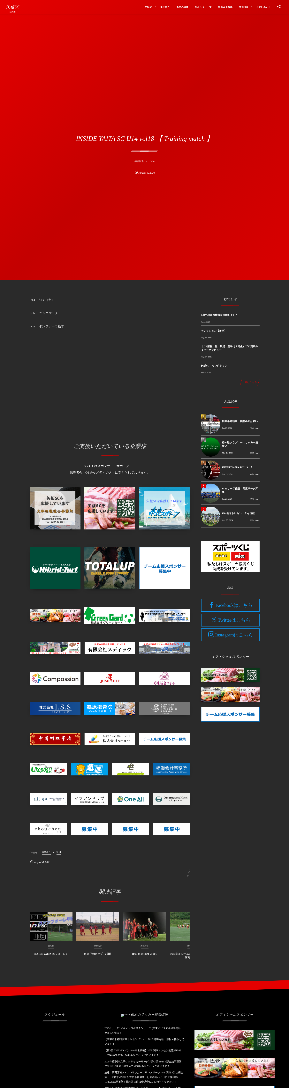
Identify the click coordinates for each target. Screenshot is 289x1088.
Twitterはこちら (234, 620)
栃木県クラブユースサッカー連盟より (240, 444)
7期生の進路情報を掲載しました (219, 315)
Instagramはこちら (234, 634)
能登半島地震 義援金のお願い (240, 421)
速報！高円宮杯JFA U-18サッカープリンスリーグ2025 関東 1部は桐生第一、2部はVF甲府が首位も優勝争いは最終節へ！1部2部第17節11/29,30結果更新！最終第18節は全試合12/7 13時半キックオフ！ (143, 1077)
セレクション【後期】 (214, 330)
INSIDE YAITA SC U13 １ (237, 467)
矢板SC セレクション (214, 365)
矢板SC (13, 7)
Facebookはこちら (234, 605)
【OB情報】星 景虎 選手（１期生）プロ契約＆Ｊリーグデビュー (229, 348)
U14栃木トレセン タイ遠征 (238, 513)
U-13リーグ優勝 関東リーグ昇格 (240, 490)
